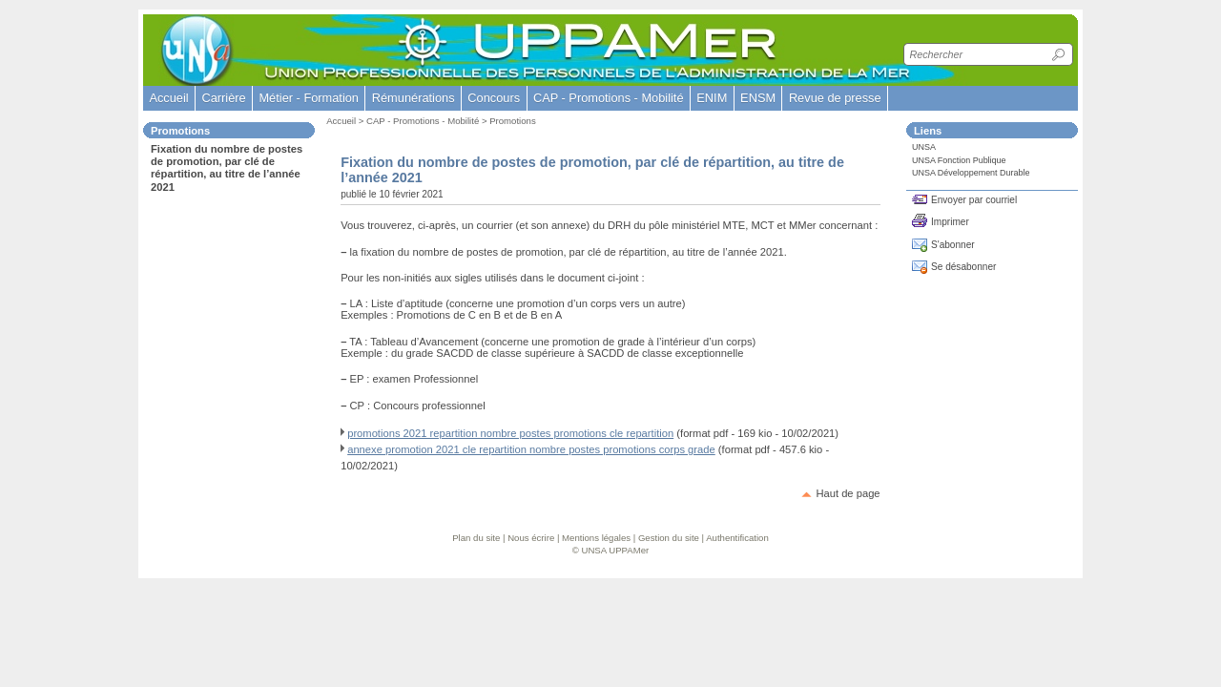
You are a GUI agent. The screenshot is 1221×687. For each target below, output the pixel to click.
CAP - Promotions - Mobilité (422, 120)
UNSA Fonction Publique (959, 160)
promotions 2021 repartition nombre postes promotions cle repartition (510, 433)
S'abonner (953, 244)
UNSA (924, 147)
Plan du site (476, 537)
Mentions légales (596, 537)
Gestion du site (668, 537)
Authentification (737, 537)
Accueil (168, 98)
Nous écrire (530, 537)
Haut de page (848, 493)
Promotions (512, 120)
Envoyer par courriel (974, 200)
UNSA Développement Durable (970, 172)
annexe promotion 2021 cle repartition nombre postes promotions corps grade (531, 449)
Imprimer (950, 222)
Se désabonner (963, 266)
